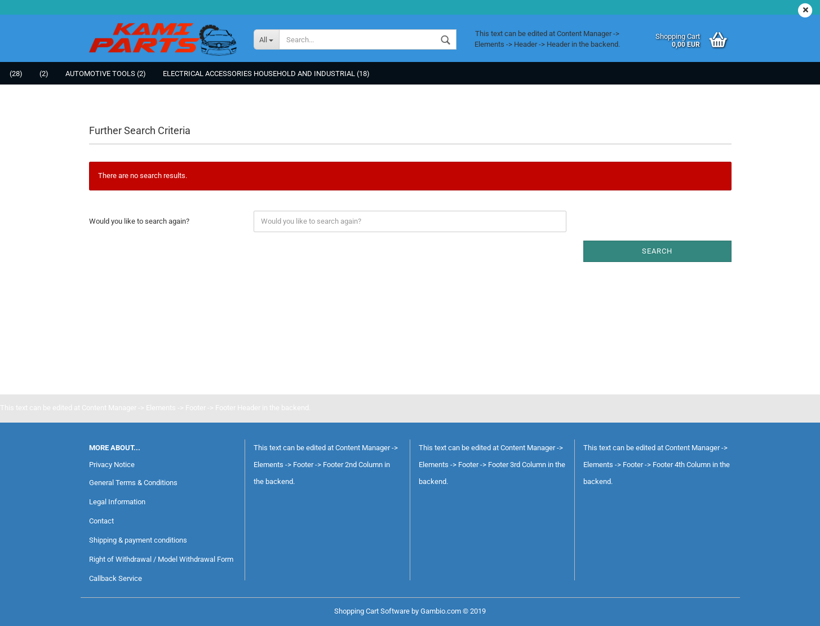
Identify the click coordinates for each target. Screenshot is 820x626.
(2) (43, 73)
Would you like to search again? (139, 221)
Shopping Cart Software (372, 611)
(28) (16, 73)
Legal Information (117, 502)
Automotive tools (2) (105, 73)
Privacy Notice (112, 464)
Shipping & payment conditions (138, 540)
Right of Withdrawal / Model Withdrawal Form (161, 559)
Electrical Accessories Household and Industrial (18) (266, 73)
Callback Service (115, 578)
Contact (101, 521)
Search (657, 251)
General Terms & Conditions (133, 482)
